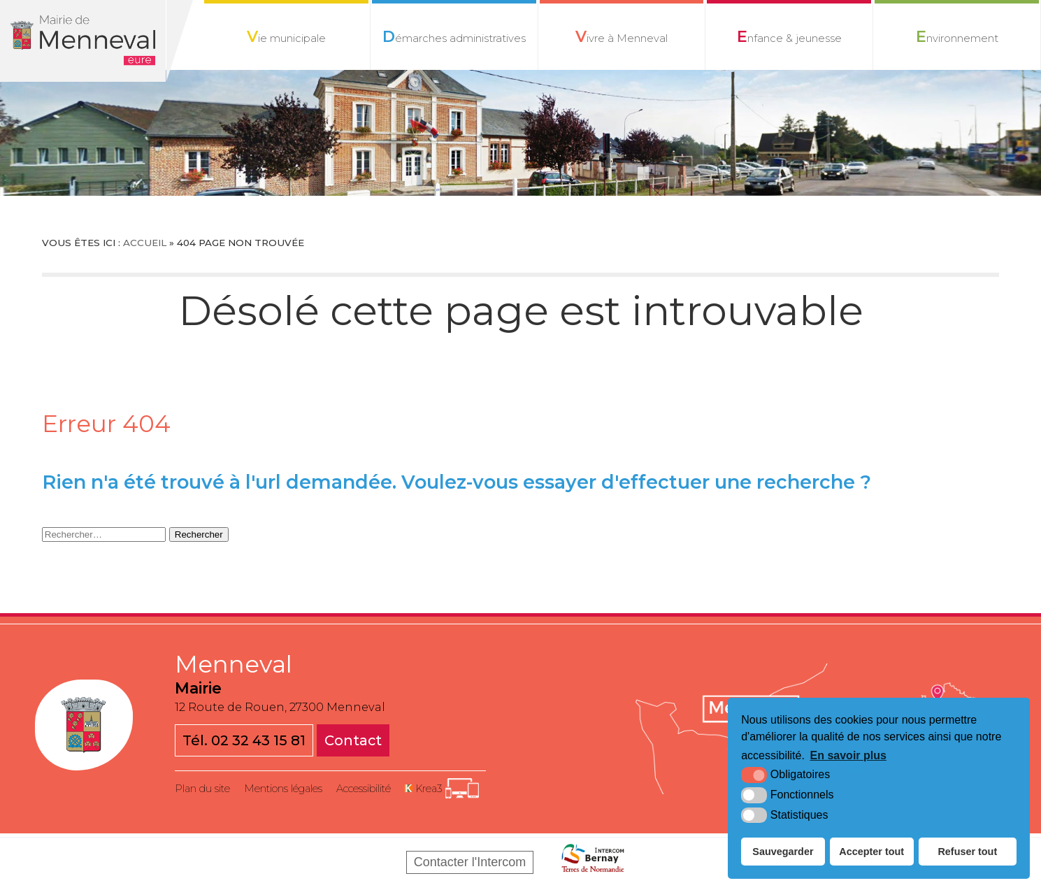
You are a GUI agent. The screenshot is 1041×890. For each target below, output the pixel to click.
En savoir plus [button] (848, 755)
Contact (353, 740)
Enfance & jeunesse (789, 37)
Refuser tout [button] (967, 851)
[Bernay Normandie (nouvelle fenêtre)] (593, 862)
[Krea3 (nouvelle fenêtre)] (442, 788)
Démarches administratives (454, 37)
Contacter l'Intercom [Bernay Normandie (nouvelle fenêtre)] (470, 862)
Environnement (956, 37)
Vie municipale (286, 37)
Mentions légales (283, 788)
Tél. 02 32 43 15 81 (244, 740)
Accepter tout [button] (871, 851)
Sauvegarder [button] (782, 851)
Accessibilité (363, 788)
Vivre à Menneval (621, 37)
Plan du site (202, 788)
